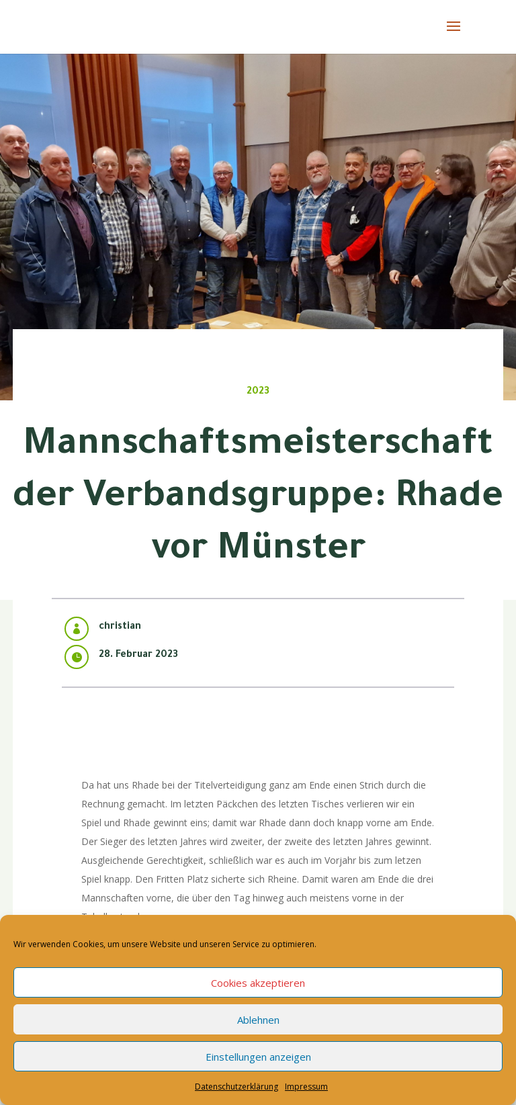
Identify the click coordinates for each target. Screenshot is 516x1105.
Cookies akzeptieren (258, 982)
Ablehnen (258, 1019)
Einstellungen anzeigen (258, 1056)
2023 (258, 392)
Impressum (306, 1086)
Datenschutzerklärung (236, 1086)
